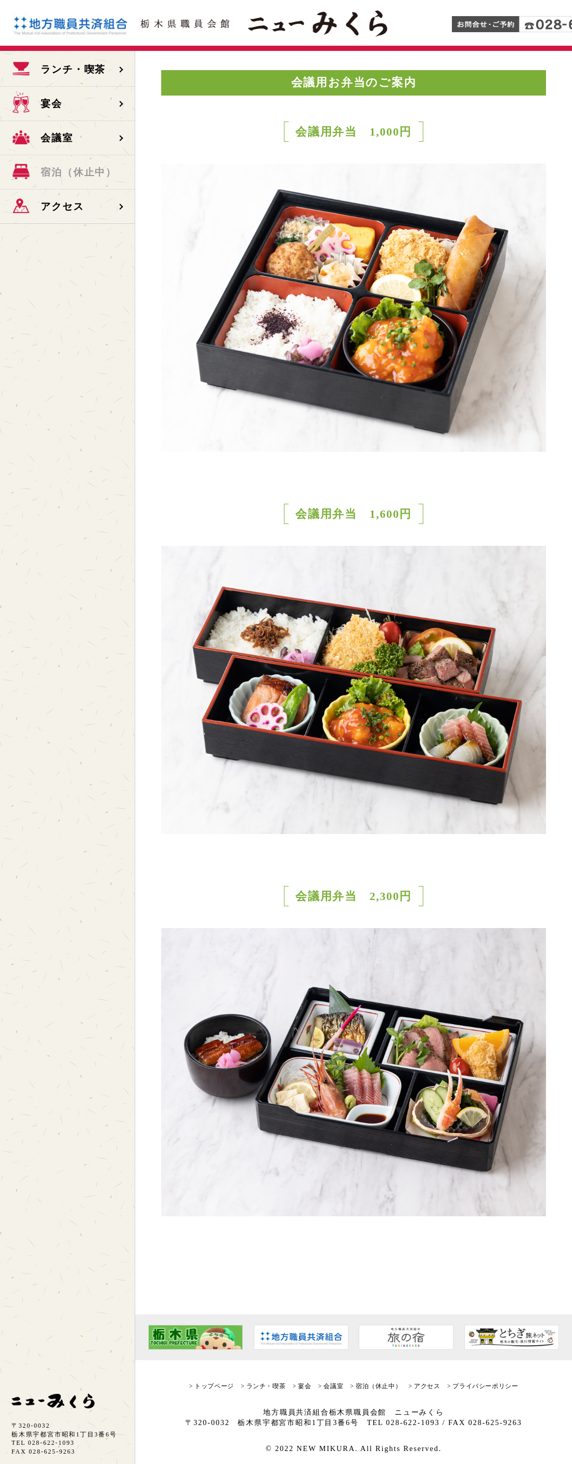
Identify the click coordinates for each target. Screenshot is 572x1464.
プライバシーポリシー (485, 1386)
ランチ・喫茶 (265, 1386)
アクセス (427, 1386)
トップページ (213, 1386)
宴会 (304, 1386)
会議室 (333, 1386)
